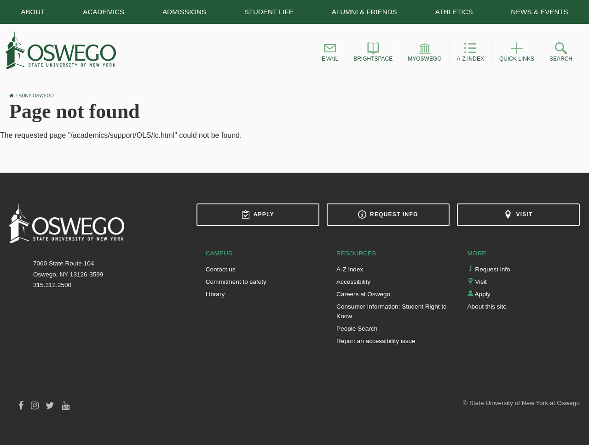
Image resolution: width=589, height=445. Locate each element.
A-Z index (349, 269)
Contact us (221, 269)
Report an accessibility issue (376, 341)
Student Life (269, 12)
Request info (388, 214)
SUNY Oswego (36, 95)
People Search (356, 328)
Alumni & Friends (364, 12)
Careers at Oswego (363, 294)
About (33, 12)
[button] (330, 53)
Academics (103, 12)
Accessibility (353, 281)
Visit (518, 214)
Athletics (454, 12)
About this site (487, 306)
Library (215, 294)
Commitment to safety (236, 281)
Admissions (184, 12)
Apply (258, 214)
